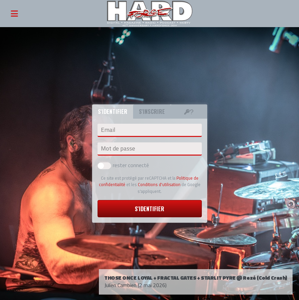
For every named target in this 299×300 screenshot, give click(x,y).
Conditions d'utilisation (159, 184)
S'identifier (149, 209)
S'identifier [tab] (112, 111)
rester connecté (123, 165)
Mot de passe (118, 148)
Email (108, 130)
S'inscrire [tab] (152, 111)
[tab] (189, 111)
